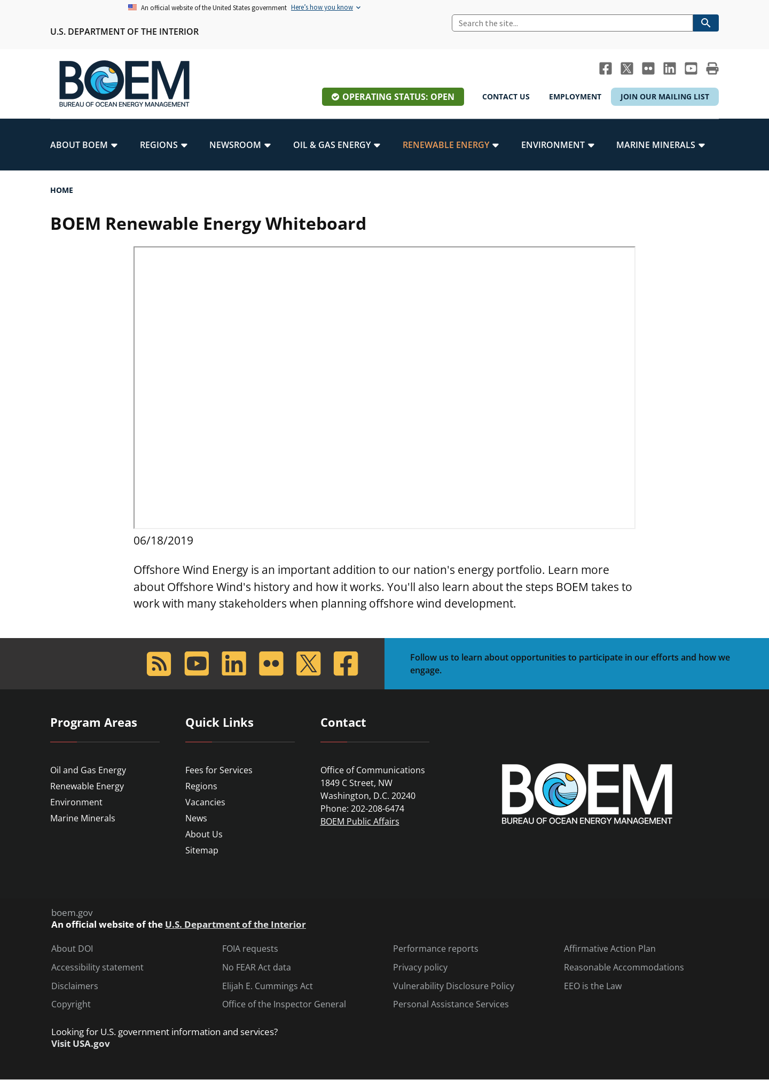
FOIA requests (250, 948)
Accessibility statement (97, 967)
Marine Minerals (82, 818)
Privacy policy (420, 967)
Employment (575, 96)
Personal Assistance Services (451, 1004)
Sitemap (201, 850)
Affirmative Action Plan (610, 948)
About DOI (72, 948)
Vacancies (205, 802)
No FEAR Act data (256, 967)
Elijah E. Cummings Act (267, 986)
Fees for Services (219, 770)
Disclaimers (74, 986)
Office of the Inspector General (284, 1004)
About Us (204, 834)
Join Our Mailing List (665, 96)
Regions (201, 786)
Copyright (71, 1004)
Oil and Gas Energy (88, 770)
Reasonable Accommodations (624, 967)
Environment (76, 802)
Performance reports (435, 948)
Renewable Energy (87, 786)
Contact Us (506, 96)
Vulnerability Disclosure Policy (453, 986)
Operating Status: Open (398, 97)
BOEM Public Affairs (359, 821)
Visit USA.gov (80, 1044)
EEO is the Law (593, 986)
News (196, 818)
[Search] (572, 23)
